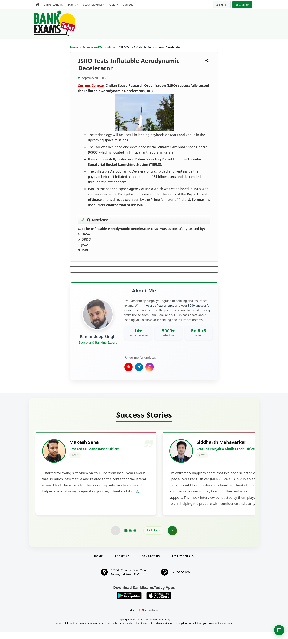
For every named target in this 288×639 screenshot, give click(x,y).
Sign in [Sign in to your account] (221, 4)
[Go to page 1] (125, 537)
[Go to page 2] (130, 538)
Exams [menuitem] (71, 4)
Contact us (151, 563)
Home (74, 47)
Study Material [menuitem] (92, 4)
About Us (122, 563)
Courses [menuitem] (128, 4)
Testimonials (183, 563)
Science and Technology (99, 47)
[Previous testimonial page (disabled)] (115, 537)
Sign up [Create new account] (242, 4)
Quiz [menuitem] (112, 4)
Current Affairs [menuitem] (53, 4)
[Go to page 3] (134, 538)
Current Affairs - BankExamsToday (151, 626)
